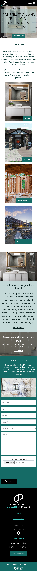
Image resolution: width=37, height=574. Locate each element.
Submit (8, 481)
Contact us (18, 350)
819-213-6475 (18, 518)
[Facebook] (18, 533)
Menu (31, 3)
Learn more (18, 327)
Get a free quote (18, 36)
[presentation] (15, 472)
